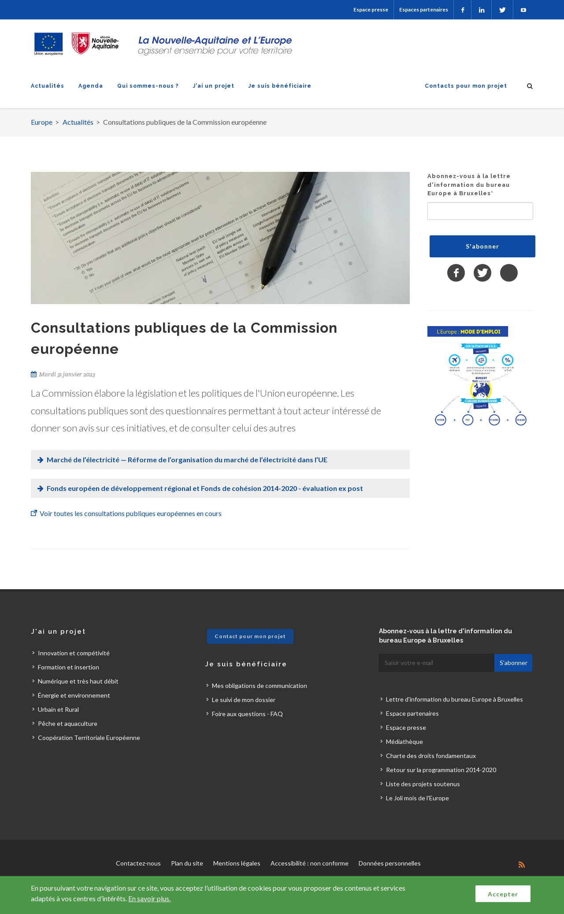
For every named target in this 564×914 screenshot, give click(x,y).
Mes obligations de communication (259, 685)
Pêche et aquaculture (67, 723)
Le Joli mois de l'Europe (417, 798)
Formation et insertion (68, 667)
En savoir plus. (149, 898)
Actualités (47, 86)
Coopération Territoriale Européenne (89, 737)
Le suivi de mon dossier (243, 699)
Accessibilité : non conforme (310, 863)
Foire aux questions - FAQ (247, 713)
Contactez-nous (138, 863)
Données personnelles (390, 863)
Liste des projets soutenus (423, 784)
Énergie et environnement (74, 695)
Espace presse (370, 9)
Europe (41, 122)
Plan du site (187, 863)
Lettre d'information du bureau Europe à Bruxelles (454, 699)
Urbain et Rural (58, 709)
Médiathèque (404, 741)
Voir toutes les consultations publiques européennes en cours (131, 513)
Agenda (90, 86)
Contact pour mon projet (250, 636)
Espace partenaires (412, 713)
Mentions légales (236, 863)
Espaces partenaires (423, 9)
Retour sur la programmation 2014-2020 (441, 769)
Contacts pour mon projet (466, 86)
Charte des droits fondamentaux (431, 755)
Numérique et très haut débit (78, 681)
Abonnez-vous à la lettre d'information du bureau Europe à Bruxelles (469, 185)
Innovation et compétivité (74, 653)
